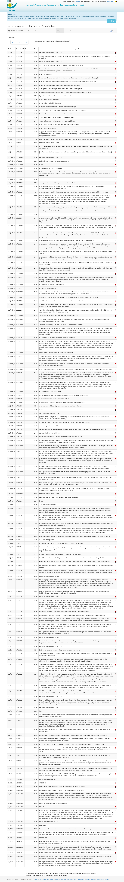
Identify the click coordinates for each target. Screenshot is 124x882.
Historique (11, 37)
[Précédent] (12, 42)
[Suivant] (26, 42)
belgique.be (110, 1)
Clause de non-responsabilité (41, 879)
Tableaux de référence (84, 879)
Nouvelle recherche (16, 31)
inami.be (78, 1)
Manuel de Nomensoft (60, 879)
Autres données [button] (70, 31)
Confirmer (111, 21)
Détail (30, 31)
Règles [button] (60, 31)
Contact (52, 879)
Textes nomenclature (72, 879)
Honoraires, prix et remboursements (99, 879)
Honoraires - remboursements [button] (44, 31)
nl (7, 1)
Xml (112, 31)
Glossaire (114, 8)
